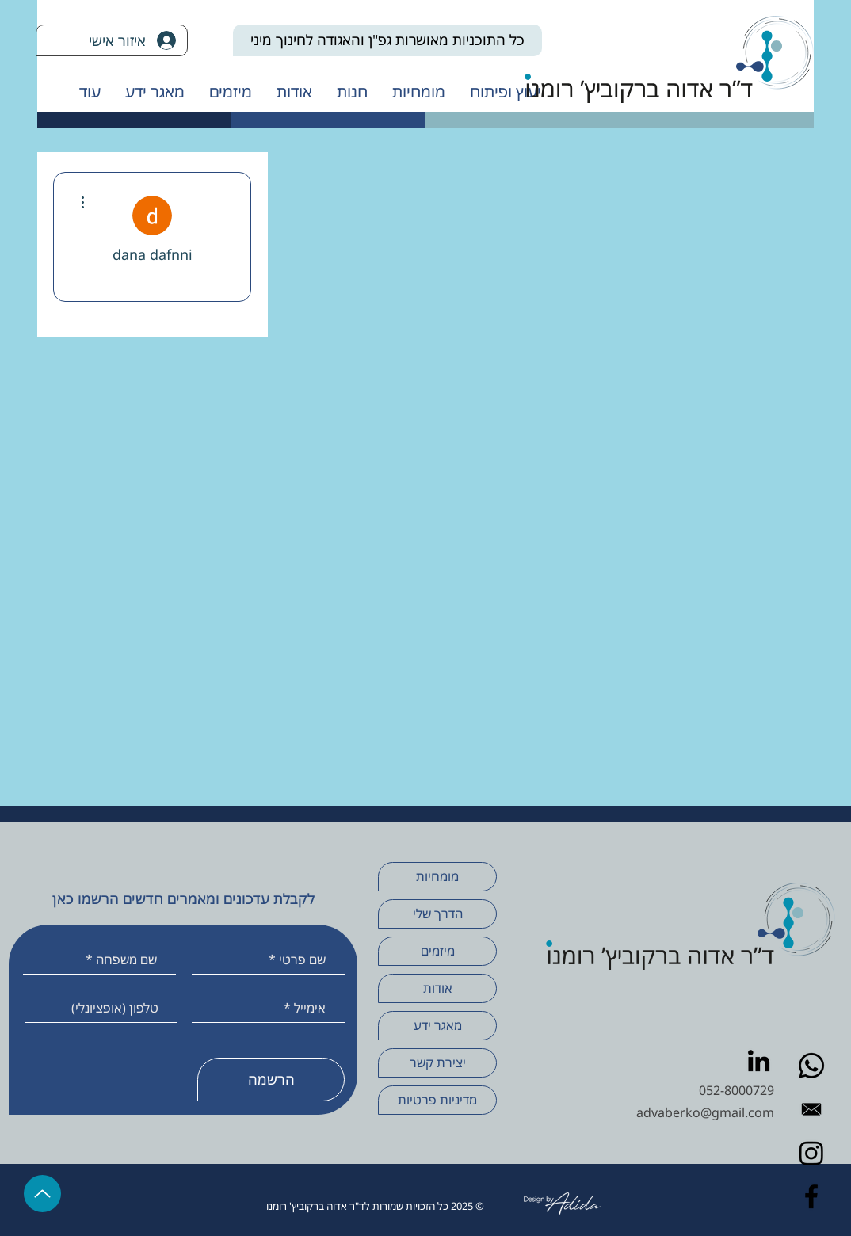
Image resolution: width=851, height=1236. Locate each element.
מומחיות (437, 876)
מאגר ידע (438, 1025)
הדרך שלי (438, 913)
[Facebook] (811, 1196)
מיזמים (438, 950)
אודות (437, 988)
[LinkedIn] (758, 1060)
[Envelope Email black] (811, 1109)
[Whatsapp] (811, 1066)
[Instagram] (811, 1153)
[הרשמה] (271, 1079)
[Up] (42, 1193)
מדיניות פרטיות (437, 1099)
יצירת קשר (438, 1062)
